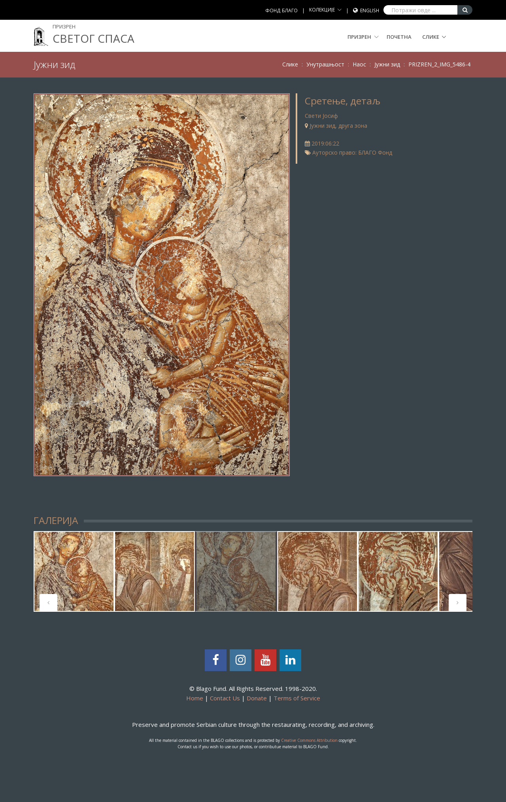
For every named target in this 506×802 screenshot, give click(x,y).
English (369, 10)
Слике (430, 36)
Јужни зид (387, 64)
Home (194, 698)
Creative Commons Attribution (309, 740)
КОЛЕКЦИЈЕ (322, 9)
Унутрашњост (325, 64)
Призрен (363, 36)
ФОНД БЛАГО (281, 10)
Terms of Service (297, 698)
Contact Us (225, 698)
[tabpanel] (74, 571)
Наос (359, 64)
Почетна (399, 36)
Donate (257, 698)
